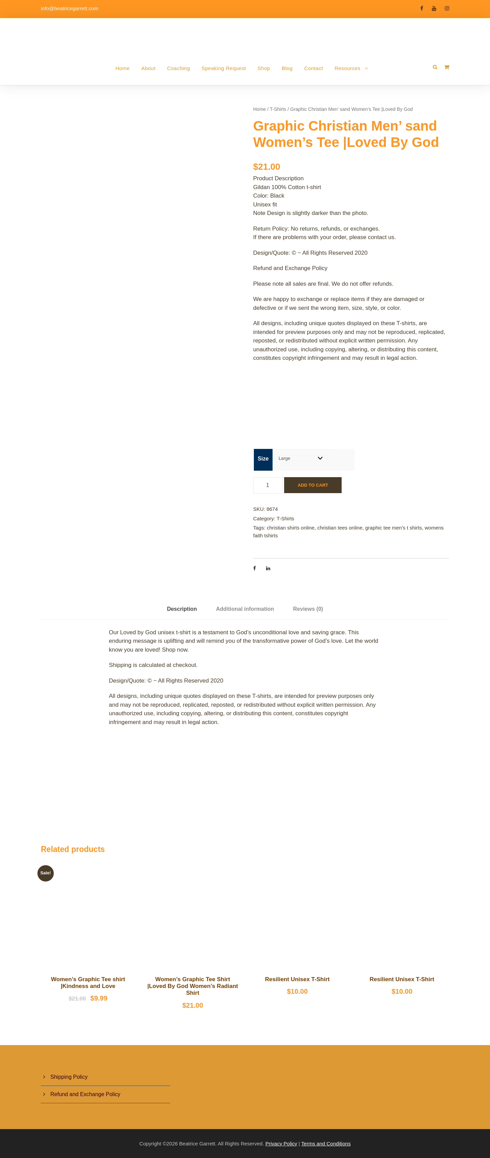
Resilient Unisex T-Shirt (297, 979)
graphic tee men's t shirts (393, 528)
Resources (347, 68)
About (148, 68)
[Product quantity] (268, 485)
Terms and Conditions (325, 1143)
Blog (287, 68)
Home (122, 68)
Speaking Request (223, 68)
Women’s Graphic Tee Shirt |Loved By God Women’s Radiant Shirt (192, 986)
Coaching (178, 68)
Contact (313, 68)
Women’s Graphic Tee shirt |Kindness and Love (88, 982)
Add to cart (313, 485)
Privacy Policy (281, 1143)
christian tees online (339, 528)
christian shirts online (290, 528)
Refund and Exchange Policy (85, 1094)
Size (263, 458)
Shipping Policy (68, 1077)
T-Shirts (278, 109)
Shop (264, 68)
